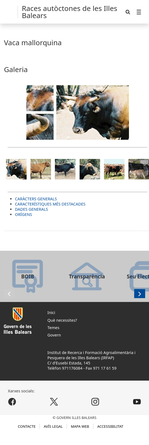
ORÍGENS (23, 214)
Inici (51, 312)
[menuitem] (138, 11)
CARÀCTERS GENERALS (36, 198)
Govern (54, 335)
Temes (53, 327)
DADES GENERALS (31, 209)
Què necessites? (62, 320)
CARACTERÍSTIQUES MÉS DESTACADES (50, 204)
